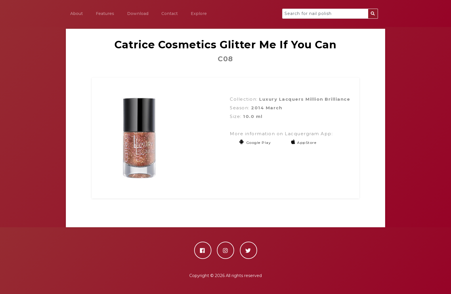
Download (137, 13)
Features (105, 13)
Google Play (255, 142)
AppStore (304, 142)
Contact (169, 13)
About (76, 13)
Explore (199, 13)
